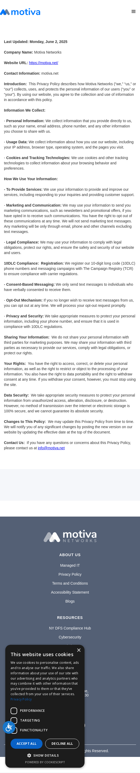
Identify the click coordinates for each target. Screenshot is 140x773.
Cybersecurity (70, 637)
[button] (133, 11)
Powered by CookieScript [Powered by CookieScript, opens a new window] (45, 762)
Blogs (69, 601)
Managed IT (70, 565)
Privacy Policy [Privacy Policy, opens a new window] (21, 699)
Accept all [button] (27, 743)
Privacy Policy (69, 574)
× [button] (79, 650)
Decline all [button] (62, 743)
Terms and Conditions (70, 583)
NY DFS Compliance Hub (70, 628)
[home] (20, 11)
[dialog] (45, 706)
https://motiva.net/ (43, 63)
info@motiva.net (51, 448)
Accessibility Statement (70, 592)
